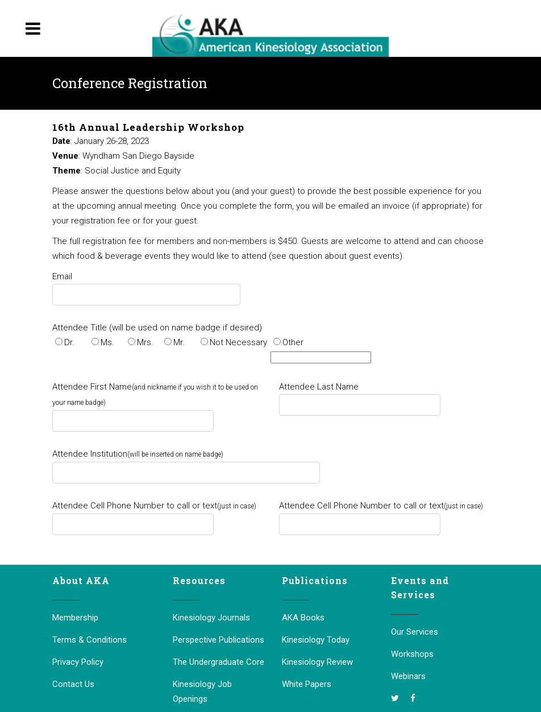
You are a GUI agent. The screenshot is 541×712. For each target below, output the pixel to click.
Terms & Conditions (89, 640)
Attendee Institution (137, 454)
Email (62, 276)
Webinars (408, 676)
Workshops (412, 654)
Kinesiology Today (315, 640)
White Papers (306, 684)
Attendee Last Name (319, 387)
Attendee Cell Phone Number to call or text (154, 505)
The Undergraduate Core (218, 662)
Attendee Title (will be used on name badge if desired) (157, 327)
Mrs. (145, 342)
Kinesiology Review (317, 662)
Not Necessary (238, 342)
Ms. (107, 342)
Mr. (179, 342)
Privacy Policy (77, 662)
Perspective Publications (218, 640)
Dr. (69, 342)
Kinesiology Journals (211, 617)
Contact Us (73, 684)
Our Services (414, 632)
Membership (75, 617)
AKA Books (303, 617)
